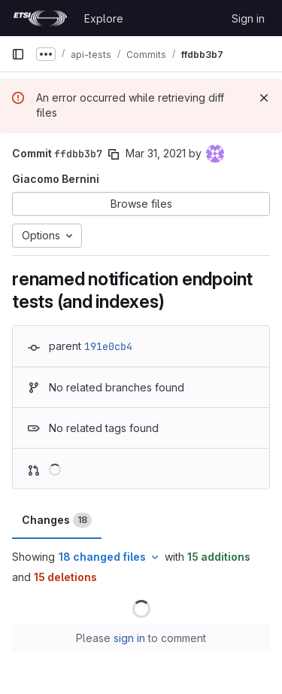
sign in (129, 638)
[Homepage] (40, 18)
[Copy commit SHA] (114, 154)
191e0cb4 (108, 346)
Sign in (248, 18)
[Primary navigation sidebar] (18, 54)
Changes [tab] (57, 520)
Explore (103, 18)
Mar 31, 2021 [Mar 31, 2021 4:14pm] (156, 153)
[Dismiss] (264, 98)
